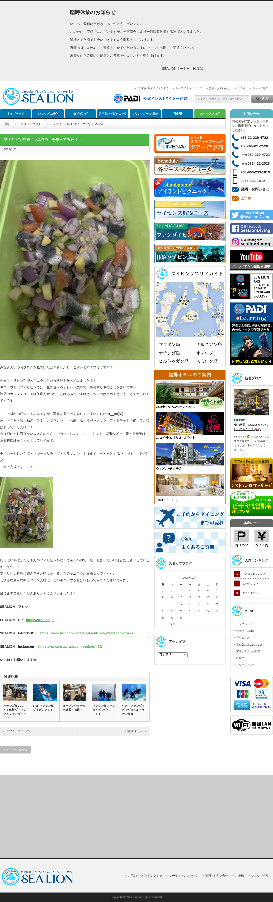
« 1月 (172, 623)
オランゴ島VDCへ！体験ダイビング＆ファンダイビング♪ (14, 712)
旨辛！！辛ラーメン (19, 731)
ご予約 (241, 88)
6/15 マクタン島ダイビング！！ (43, 707)
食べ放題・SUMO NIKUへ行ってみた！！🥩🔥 (251, 427)
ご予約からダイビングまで (152, 88)
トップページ (15, 113)
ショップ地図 (260, 88)
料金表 (177, 113)
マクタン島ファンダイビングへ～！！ (103, 710)
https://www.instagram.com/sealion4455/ (69, 646)
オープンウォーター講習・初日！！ (74, 707)
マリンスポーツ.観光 (145, 113)
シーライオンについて (189, 88)
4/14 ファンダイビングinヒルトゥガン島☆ (133, 710)
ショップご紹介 (48, 113)
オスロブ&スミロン (253, 573)
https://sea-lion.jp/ (40, 620)
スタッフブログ (210, 113)
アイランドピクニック (113, 113)
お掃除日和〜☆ (133, 731)
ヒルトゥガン (250, 583)
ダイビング (80, 113)
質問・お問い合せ (219, 88)
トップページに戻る (15, 749)
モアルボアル (250, 593)
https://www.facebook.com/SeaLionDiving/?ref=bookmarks (86, 633)
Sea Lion (132, 897)
